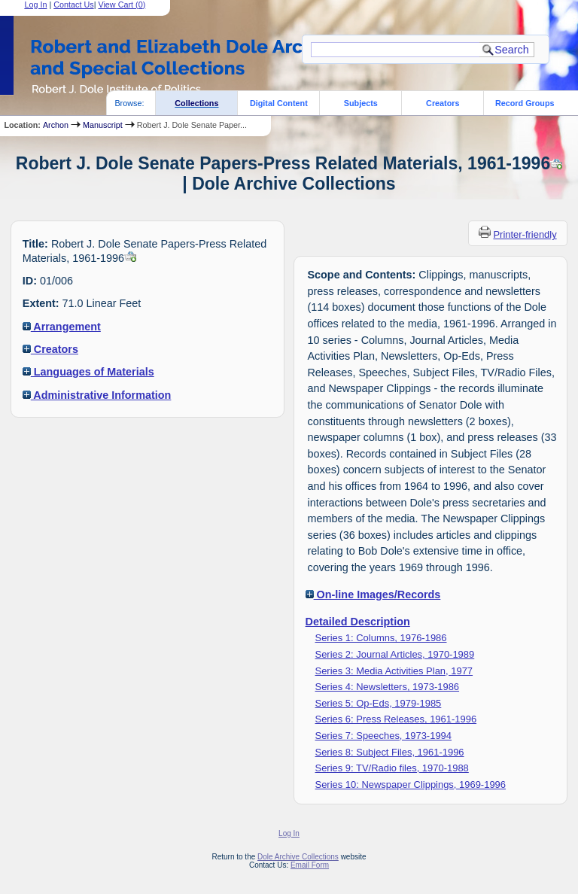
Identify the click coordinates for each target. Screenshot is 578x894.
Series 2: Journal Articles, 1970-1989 (395, 654)
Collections (196, 103)
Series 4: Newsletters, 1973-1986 (387, 686)
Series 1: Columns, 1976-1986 (381, 637)
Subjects (361, 103)
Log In (289, 833)
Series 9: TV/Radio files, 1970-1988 (392, 768)
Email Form (310, 865)
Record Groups (525, 103)
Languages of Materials (88, 372)
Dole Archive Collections (298, 857)
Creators (442, 103)
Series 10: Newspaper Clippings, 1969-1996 (410, 784)
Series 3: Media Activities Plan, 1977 (394, 671)
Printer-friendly (524, 234)
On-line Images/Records (373, 594)
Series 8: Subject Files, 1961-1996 (389, 752)
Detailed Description (358, 622)
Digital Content (279, 103)
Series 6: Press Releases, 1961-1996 (396, 719)
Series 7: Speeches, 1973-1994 (383, 735)
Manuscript (103, 124)
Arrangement (62, 327)
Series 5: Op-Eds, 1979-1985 (378, 703)
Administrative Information (97, 395)
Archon (55, 124)
